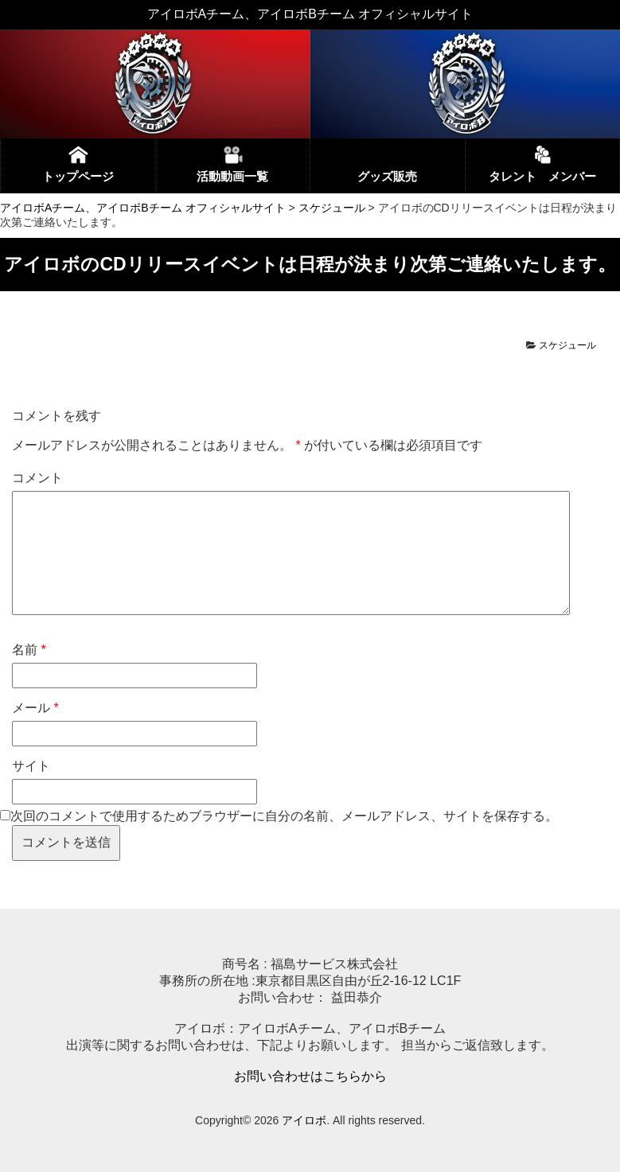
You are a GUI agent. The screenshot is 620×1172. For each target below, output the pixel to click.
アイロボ (304, 1120)
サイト (31, 766)
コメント (37, 478)
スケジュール (331, 207)
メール (35, 707)
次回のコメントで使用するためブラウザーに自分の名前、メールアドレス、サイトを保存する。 (284, 816)
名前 (29, 649)
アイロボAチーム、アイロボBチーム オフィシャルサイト (143, 207)
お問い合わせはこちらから (310, 1076)
